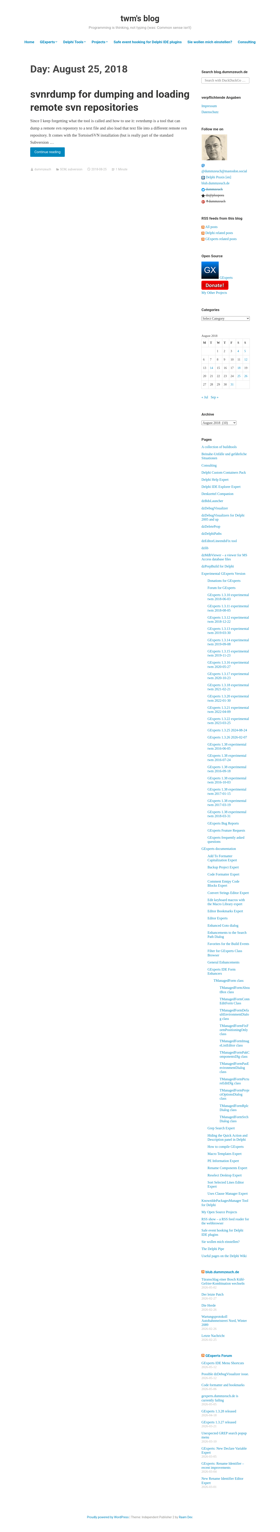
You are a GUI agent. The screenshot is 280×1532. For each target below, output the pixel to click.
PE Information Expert (223, 1161)
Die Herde (208, 1305)
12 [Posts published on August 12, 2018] (245, 359)
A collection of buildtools (219, 447)
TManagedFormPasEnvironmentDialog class (234, 1068)
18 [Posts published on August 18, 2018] (238, 368)
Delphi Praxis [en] (216, 177)
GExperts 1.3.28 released (218, 1411)
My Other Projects (214, 292)
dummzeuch (42, 169)
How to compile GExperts (225, 1146)
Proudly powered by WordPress (108, 1517)
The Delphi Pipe (212, 1249)
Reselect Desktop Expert (224, 1175)
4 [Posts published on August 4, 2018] (238, 351)
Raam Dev (185, 1517)
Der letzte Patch (212, 1294)
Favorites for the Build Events (228, 944)
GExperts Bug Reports (223, 823)
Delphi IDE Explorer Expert (220, 487)
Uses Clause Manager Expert (227, 1193)
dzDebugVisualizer (214, 508)
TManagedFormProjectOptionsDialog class (234, 1094)
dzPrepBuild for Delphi (217, 566)
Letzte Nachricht (213, 1336)
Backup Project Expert (223, 867)
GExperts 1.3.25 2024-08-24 (227, 730)
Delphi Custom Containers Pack (223, 472)
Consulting (247, 42)
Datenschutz (209, 112)
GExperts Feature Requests (226, 830)
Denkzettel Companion (217, 494)
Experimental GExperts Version (223, 573)
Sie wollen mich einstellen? (209, 42)
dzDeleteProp (210, 526)
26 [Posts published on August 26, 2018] (245, 376)
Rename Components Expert (227, 1168)
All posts (209, 227)
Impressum (209, 106)
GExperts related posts (219, 239)
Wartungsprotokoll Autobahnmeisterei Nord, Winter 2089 (224, 1321)
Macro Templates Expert (224, 1154)
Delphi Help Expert (214, 479)
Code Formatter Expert (223, 874)
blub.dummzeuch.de (215, 183)
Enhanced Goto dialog (222, 925)
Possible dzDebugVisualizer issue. (225, 1374)
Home (29, 42)
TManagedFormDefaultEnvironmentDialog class (234, 1014)
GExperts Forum (219, 1355)
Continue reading (50, 153)
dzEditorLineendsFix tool (219, 541)
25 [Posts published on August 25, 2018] (238, 376)
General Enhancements (223, 962)
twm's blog (139, 18)
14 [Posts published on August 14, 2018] (211, 368)
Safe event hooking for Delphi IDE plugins (148, 42)
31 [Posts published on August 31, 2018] (232, 384)
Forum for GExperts (221, 588)
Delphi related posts (217, 233)
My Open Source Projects (219, 1212)
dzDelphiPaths (211, 533)
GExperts (47, 42)
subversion (75, 169)
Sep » (214, 397)
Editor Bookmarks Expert (225, 911)
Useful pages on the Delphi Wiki (224, 1256)
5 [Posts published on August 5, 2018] (245, 351)
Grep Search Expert (221, 1128)
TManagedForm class (229, 980)
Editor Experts (217, 918)
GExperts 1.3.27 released (218, 1422)
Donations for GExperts (223, 581)
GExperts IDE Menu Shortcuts (222, 1363)
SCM (63, 169)
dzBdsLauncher (212, 501)
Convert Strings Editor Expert (228, 893)
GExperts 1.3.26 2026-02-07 (227, 737)
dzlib (204, 548)
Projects (98, 42)
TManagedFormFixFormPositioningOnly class (234, 1030)
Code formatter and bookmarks (223, 1385)
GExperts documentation (218, 849)
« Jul (204, 397)
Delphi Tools (73, 42)
